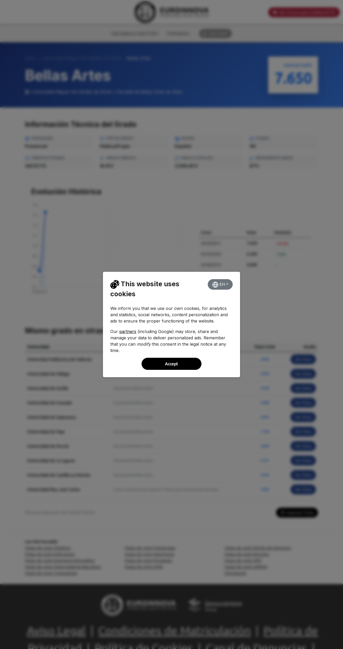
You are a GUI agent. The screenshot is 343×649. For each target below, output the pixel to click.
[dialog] (171, 324)
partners (127, 331)
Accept (171, 363)
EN (218, 285)
